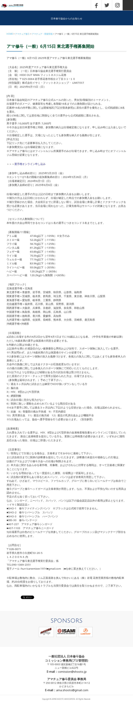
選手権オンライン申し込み (30, 164)
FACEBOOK (96, 5)
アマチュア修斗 (22, 33)
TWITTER (107, 5)
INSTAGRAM (117, 5)
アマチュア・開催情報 (42, 33)
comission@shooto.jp (72, 672)
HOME (10, 33)
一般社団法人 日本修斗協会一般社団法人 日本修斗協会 (15, 6)
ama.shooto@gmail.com (72, 690)
